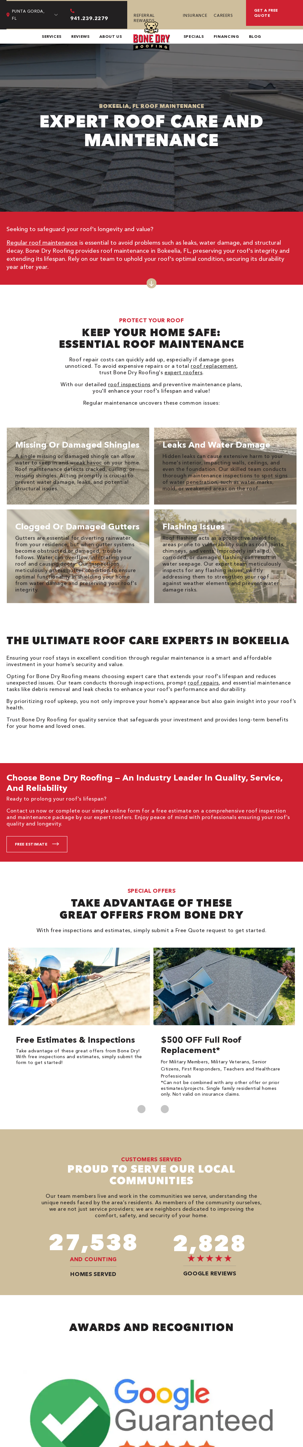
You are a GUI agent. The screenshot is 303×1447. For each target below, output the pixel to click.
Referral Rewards (144, 18)
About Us (110, 36)
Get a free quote (266, 13)
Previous (141, 1109)
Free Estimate (31, 844)
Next (165, 1109)
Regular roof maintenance (42, 242)
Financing (226, 36)
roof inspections (129, 384)
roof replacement (213, 366)
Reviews (80, 36)
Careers (223, 15)
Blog (255, 36)
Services (52, 36)
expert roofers (183, 372)
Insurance (195, 15)
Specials (194, 36)
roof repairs (203, 682)
